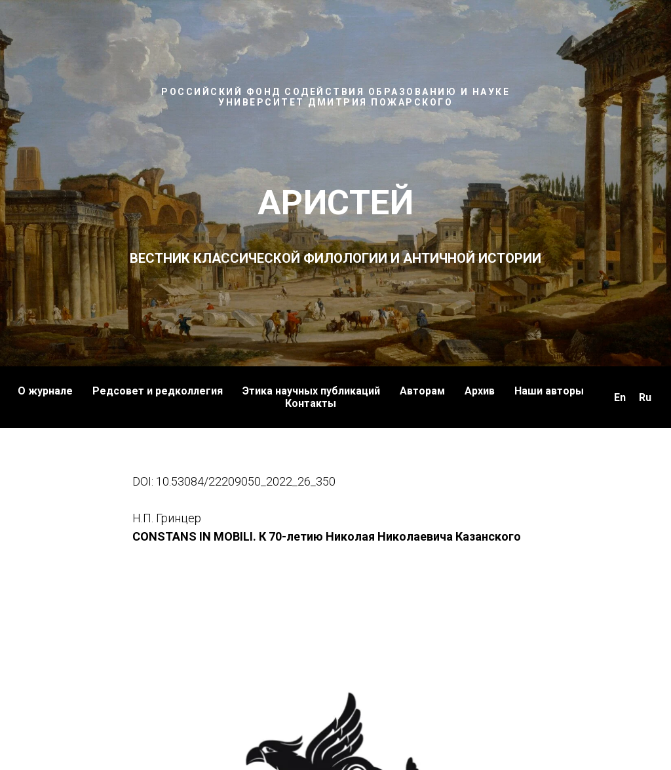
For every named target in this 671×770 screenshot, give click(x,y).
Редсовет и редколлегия (157, 391)
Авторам (422, 391)
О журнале (45, 391)
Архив (480, 391)
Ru (645, 397)
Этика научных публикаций (311, 391)
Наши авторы (549, 391)
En (620, 397)
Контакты (310, 403)
